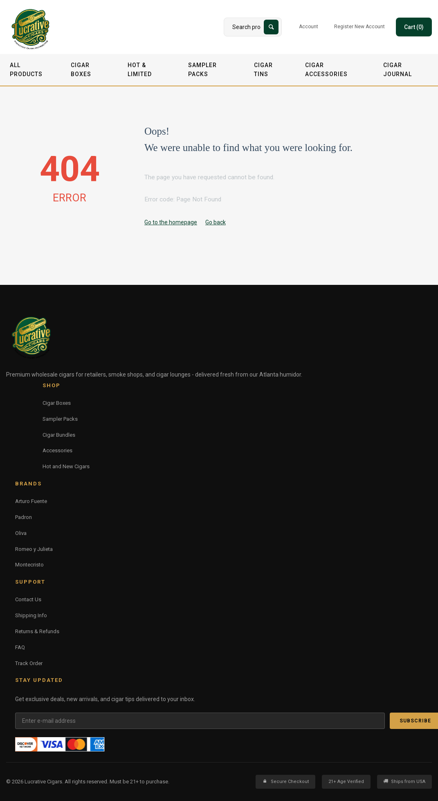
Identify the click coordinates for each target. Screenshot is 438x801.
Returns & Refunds (37, 631)
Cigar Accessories (326, 69)
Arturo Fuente (31, 501)
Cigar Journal (397, 69)
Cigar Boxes (81, 69)
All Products (26, 69)
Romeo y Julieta (34, 549)
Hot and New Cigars (66, 466)
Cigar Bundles (59, 435)
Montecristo (29, 565)
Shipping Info (31, 615)
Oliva (21, 533)
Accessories (57, 450)
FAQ (20, 647)
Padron (23, 517)
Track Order (29, 663)
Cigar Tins (263, 69)
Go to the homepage (170, 222)
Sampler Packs (202, 69)
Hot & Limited (140, 69)
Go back (215, 222)
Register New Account (359, 26)
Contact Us (28, 599)
